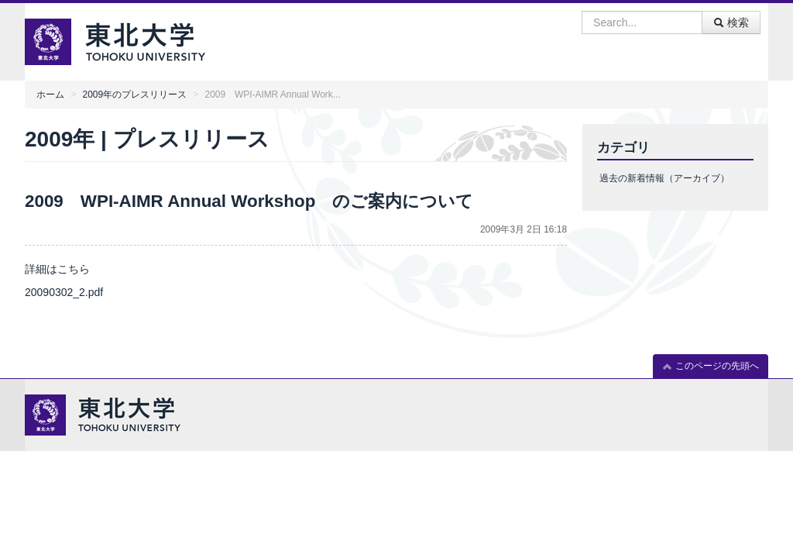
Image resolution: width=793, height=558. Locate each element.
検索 (731, 22)
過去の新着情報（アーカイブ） (664, 178)
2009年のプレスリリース (135, 94)
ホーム (50, 94)
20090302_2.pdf (64, 292)
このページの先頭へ (710, 366)
